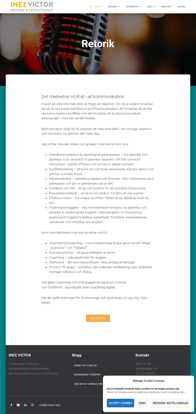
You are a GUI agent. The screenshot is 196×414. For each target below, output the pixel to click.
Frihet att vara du (85, 365)
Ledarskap (133, 6)
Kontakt (166, 6)
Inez (151, 6)
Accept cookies (120, 403)
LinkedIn (25, 405)
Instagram (32, 405)
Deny (142, 403)
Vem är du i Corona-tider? (89, 384)
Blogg (181, 6)
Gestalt (113, 6)
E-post (18, 405)
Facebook (11, 405)
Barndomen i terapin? (87, 374)
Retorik (95, 6)
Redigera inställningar (170, 403)
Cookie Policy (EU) (49, 405)
